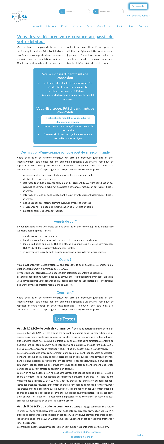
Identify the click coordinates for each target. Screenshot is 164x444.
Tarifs (120, 26)
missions (51, 26)
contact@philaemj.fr (82, 436)
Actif (89, 26)
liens (131, 26)
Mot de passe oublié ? (138, 15)
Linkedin (138, 435)
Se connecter (138, 6)
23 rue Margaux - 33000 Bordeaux (83, 431)
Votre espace (104, 26)
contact (143, 26)
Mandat (77, 26)
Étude (64, 26)
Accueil (37, 26)
